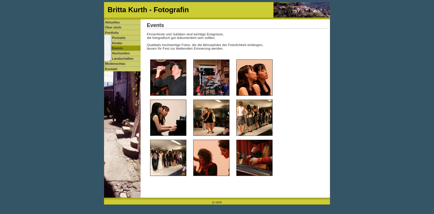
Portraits (119, 38)
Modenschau (115, 63)
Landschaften (123, 58)
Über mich (113, 27)
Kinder (117, 43)
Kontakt (111, 69)
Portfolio (112, 32)
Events (117, 48)
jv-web (217, 202)
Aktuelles (112, 22)
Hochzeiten (121, 53)
